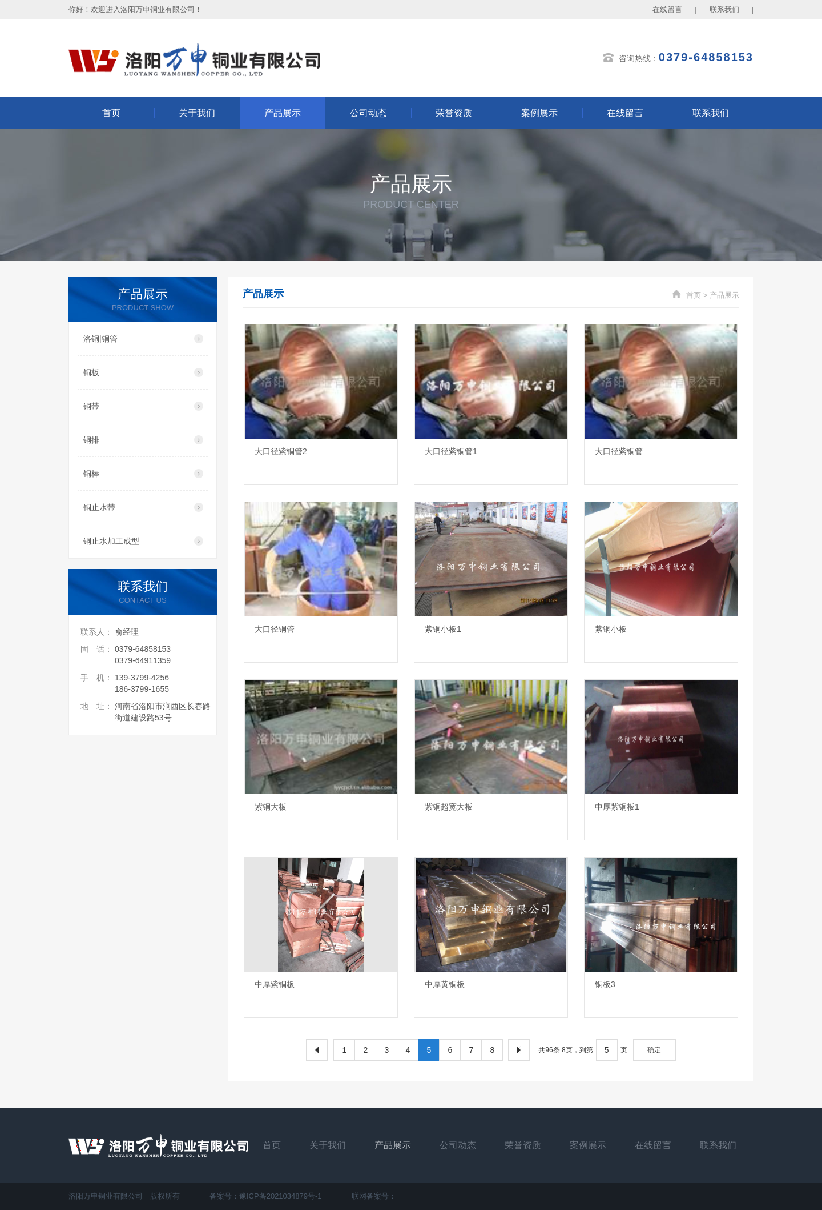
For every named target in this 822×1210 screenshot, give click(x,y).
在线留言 (667, 9)
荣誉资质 (454, 113)
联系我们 (724, 9)
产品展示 (282, 113)
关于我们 (197, 113)
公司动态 (368, 113)
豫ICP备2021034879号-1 (280, 1196)
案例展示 (539, 113)
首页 (111, 113)
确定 (654, 1050)
